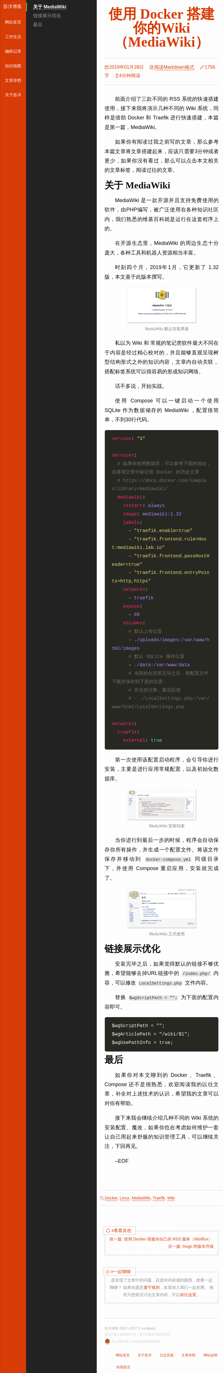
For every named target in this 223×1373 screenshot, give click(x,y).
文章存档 (13, 80)
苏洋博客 (12, 6)
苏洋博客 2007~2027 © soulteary (130, 1328)
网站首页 (13, 22)
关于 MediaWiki (49, 6)
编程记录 (13, 51)
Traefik (159, 1198)
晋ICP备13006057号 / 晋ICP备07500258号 (138, 1335)
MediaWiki (141, 1198)
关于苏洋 (13, 95)
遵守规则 (151, 1287)
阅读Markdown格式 (174, 67)
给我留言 (123, 1367)
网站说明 (210, 1355)
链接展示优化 (47, 15)
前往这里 (188, 1294)
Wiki (171, 1198)
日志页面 (167, 1355)
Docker (111, 1198)
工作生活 (13, 36)
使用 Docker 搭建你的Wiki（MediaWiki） (161, 28)
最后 (37, 24)
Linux (124, 1198)
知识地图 (13, 65)
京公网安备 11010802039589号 (136, 1342)
